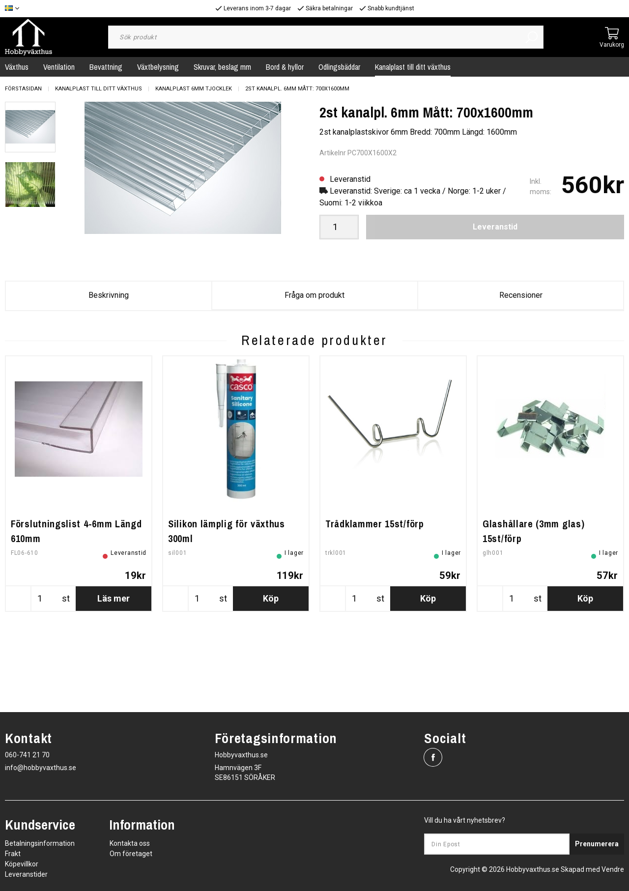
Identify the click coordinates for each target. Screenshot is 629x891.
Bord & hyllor (285, 66)
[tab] (30, 127)
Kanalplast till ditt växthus (413, 66)
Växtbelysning (158, 66)
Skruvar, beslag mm (222, 66)
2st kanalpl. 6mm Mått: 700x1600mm (297, 89)
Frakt (13, 854)
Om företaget (131, 854)
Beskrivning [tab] (108, 295)
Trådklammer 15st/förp (374, 594)
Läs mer (113, 669)
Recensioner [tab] (521, 295)
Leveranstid (495, 226)
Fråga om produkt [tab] (314, 295)
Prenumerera (597, 844)
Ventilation (59, 66)
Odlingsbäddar (339, 66)
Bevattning (105, 66)
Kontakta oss (130, 843)
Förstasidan (23, 89)
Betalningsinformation (40, 843)
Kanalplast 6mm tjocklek (193, 89)
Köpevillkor (21, 864)
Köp (271, 669)
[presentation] (30, 127)
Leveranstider (26, 874)
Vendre (612, 869)
